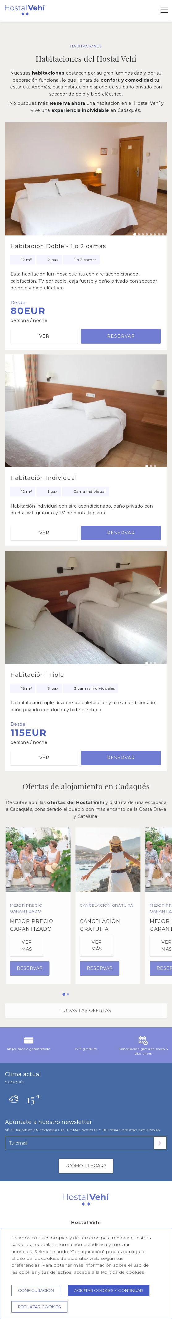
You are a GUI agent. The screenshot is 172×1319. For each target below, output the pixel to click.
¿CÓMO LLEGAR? (86, 1166)
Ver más (26, 945)
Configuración (36, 1290)
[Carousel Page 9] (167, 234)
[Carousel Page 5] (151, 234)
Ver (44, 336)
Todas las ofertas (86, 1010)
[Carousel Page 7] (159, 234)
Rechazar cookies (39, 1306)
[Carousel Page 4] (147, 234)
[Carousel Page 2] (139, 234)
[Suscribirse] (160, 1143)
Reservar (121, 336)
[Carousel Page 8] (163, 234)
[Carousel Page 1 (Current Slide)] (134, 234)
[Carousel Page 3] (143, 234)
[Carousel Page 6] (155, 234)
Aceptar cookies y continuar (108, 1290)
